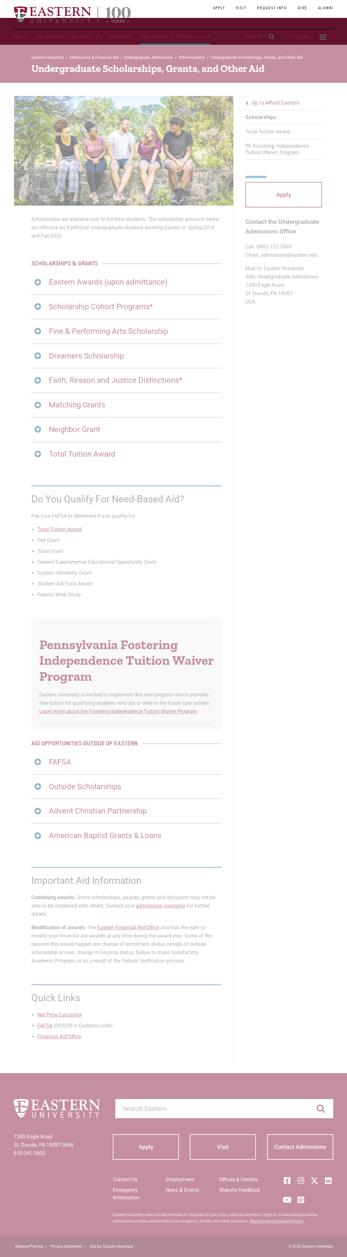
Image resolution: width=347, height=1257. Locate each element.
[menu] (283, 128)
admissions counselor (160, 906)
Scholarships (260, 118)
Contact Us (125, 1179)
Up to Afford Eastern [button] (275, 103)
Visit (241, 8)
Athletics (121, 37)
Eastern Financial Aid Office (128, 927)
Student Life (87, 37)
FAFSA (44, 1026)
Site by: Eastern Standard (111, 1246)
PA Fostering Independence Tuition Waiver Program (277, 150)
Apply (219, 8)
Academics (50, 37)
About (21, 37)
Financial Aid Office (59, 1036)
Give (302, 8)
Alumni (325, 8)
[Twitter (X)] (314, 1180)
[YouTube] (287, 1200)
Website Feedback (239, 1190)
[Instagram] (300, 1180)
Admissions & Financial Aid (175, 37)
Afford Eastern (192, 57)
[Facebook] (287, 1180)
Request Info (272, 8)
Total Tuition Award (59, 529)
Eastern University (47, 57)
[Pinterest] (300, 1200)
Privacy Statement (66, 1246)
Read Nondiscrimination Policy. (277, 1221)
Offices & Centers (238, 1179)
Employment (180, 1179)
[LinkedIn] (328, 1180)
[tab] (126, 282)
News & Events (182, 1190)
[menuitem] (307, 37)
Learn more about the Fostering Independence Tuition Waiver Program (118, 711)
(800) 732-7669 (274, 247)
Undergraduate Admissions (148, 57)
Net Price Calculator (59, 1015)
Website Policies (29, 1246)
